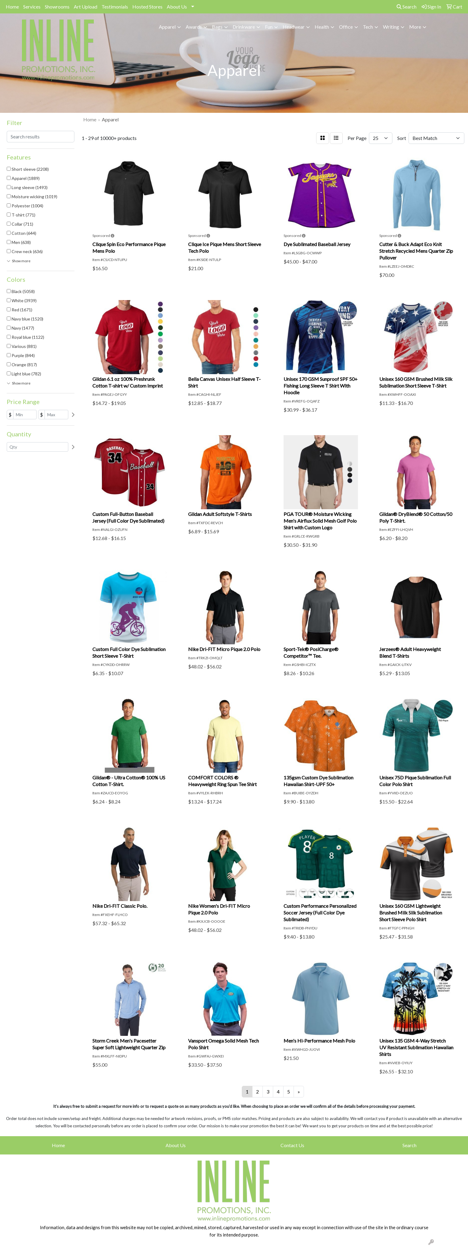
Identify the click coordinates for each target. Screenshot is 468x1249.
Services (32, 6)
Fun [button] (269, 27)
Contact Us (292, 1145)
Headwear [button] (294, 27)
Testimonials (115, 6)
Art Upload (85, 6)
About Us (177, 6)
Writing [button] (391, 27)
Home (12, 6)
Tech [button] (368, 27)
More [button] (415, 27)
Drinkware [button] (244, 27)
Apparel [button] (167, 27)
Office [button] (346, 27)
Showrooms (57, 6)
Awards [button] (194, 27)
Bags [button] (217, 27)
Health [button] (322, 27)
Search (406, 6)
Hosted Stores (147, 6)
